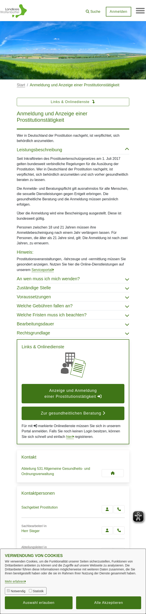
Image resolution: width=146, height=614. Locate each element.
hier (69, 437)
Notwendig (18, 591)
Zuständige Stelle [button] (73, 287)
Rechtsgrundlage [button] (73, 333)
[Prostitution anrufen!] (119, 509)
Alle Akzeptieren (108, 603)
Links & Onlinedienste (73, 102)
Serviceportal (42, 270)
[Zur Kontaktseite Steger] (107, 530)
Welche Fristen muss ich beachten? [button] (73, 314)
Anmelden (118, 11)
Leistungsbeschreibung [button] (73, 149)
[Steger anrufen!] (119, 530)
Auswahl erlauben (38, 603)
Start (21, 85)
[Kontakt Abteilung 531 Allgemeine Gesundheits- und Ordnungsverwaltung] (113, 473)
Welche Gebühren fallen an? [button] (73, 305)
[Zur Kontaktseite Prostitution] (107, 509)
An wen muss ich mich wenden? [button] (73, 278)
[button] (93, 10)
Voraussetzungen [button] (73, 296)
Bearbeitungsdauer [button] (73, 323)
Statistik (38, 591)
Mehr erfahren (14, 581)
